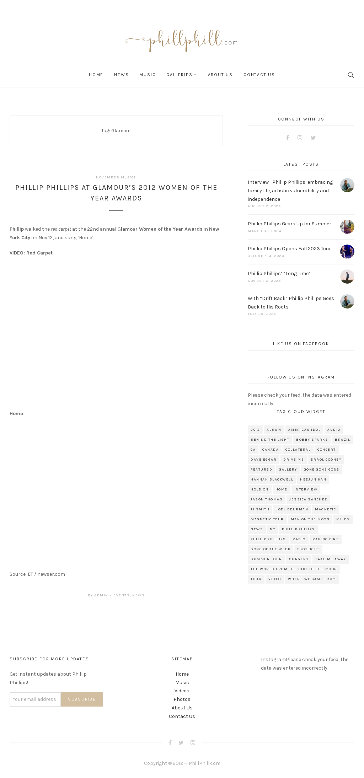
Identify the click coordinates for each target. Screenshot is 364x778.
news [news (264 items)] (257, 529)
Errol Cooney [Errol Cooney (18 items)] (326, 459)
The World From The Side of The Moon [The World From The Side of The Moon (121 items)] (294, 569)
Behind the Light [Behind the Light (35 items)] (270, 440)
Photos (182, 699)
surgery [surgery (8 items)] (299, 559)
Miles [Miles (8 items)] (343, 519)
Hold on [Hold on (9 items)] (260, 489)
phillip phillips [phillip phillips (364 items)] (268, 539)
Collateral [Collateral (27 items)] (298, 449)
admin (101, 595)
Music (147, 74)
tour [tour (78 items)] (256, 579)
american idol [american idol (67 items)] (304, 430)
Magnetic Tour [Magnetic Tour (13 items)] (267, 519)
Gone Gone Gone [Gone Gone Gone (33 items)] (321, 469)
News (121, 74)
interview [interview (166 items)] (306, 489)
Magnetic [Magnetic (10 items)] (325, 509)
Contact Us (259, 74)
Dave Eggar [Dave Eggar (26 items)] (264, 459)
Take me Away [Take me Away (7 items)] (330, 559)
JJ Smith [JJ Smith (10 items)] (260, 509)
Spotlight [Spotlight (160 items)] (308, 549)
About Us (220, 74)
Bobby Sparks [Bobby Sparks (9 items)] (312, 440)
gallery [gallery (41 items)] (288, 469)
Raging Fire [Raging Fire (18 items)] (325, 539)
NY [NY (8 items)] (272, 529)
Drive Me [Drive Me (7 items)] (293, 459)
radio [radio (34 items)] (299, 539)
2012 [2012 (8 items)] (255, 430)
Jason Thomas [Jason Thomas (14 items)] (267, 499)
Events (121, 595)
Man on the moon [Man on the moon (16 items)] (310, 519)
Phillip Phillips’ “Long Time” (279, 273)
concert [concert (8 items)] (326, 449)
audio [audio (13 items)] (334, 430)
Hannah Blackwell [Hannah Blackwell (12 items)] (272, 479)
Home (96, 74)
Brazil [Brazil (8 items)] (342, 440)
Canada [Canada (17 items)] (270, 449)
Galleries (179, 74)
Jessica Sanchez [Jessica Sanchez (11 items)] (308, 499)
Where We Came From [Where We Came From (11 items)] (312, 579)
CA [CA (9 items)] (253, 449)
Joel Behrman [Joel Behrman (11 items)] (292, 509)
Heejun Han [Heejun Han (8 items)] (313, 479)
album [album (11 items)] (274, 430)
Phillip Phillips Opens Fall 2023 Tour (289, 249)
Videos (182, 691)
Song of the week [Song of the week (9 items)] (270, 549)
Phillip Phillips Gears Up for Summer (289, 224)
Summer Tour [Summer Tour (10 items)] (266, 559)
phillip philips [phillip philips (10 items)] (298, 529)
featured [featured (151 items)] (261, 469)
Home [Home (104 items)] (281, 489)
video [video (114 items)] (274, 579)
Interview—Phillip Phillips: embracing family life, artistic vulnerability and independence (290, 190)
